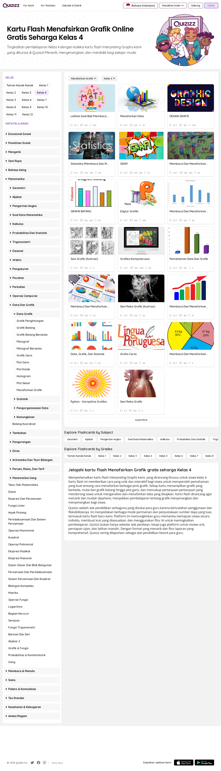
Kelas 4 (41, 92)
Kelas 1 (43, 85)
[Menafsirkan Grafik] (83, 78)
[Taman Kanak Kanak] (79, 456)
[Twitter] (32, 762)
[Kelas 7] (194, 456)
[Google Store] (204, 762)
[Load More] (141, 420)
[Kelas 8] (210, 456)
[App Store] (183, 762)
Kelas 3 (26, 92)
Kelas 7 (42, 100)
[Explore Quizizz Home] (11, 5)
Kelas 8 (11, 107)
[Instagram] (44, 762)
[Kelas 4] (109, 78)
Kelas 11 (11, 114)
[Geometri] (72, 439)
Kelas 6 (26, 100)
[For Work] (29, 5)
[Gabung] (195, 5)
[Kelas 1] (102, 456)
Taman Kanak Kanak (19, 85)
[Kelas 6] (179, 456)
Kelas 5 (11, 100)
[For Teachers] (48, 5)
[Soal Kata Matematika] (140, 439)
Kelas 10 (42, 107)
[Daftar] (211, 5)
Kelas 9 (26, 107)
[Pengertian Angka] (111, 439)
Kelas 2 (11, 92)
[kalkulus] (165, 439)
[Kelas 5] (163, 456)
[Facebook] (38, 762)
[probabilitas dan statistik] (191, 439)
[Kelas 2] (117, 456)
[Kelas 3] (133, 456)
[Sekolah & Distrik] (72, 5)
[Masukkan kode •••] (173, 5)
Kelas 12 (27, 114)
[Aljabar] (89, 439)
